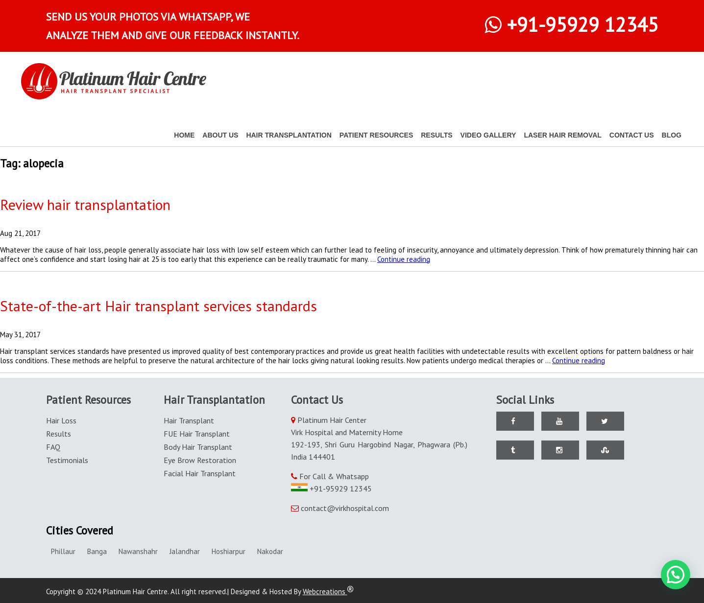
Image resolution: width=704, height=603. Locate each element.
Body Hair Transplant (198, 447)
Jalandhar (185, 551)
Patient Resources (376, 135)
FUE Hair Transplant (197, 434)
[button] (675, 574)
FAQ (53, 447)
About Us (220, 135)
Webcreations (328, 591)
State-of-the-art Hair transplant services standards (158, 305)
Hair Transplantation (288, 135)
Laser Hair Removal (562, 135)
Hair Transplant (189, 420)
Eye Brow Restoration (200, 460)
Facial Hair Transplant (200, 473)
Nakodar (270, 551)
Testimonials (67, 460)
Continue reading (403, 259)
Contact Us (631, 135)
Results (436, 135)
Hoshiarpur (228, 551)
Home (184, 135)
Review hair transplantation (85, 204)
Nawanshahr (138, 551)
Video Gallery (488, 135)
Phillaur (63, 551)
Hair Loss (61, 420)
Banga (97, 551)
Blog (671, 135)
